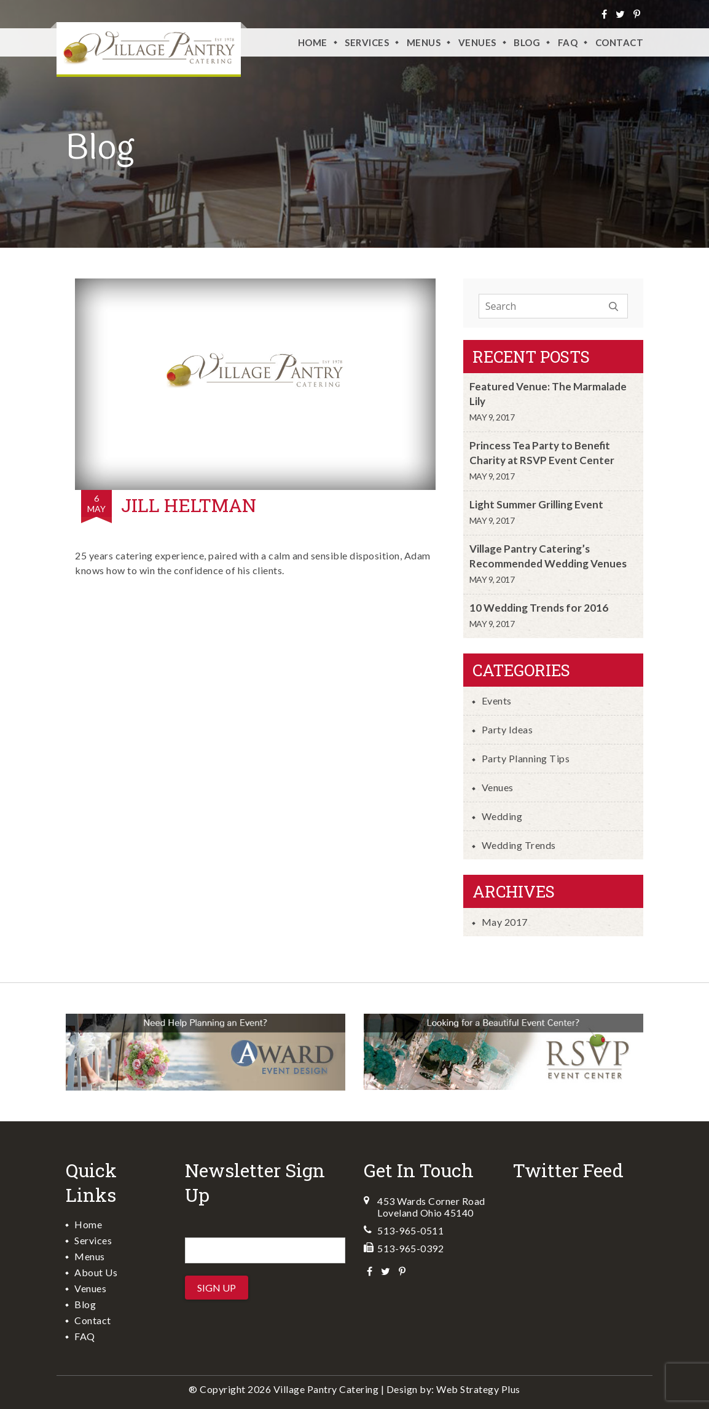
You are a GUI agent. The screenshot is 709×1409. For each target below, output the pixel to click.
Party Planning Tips (526, 758)
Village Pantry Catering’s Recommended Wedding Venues (548, 556)
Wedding (502, 816)
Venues (498, 787)
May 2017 (505, 922)
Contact (619, 42)
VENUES (477, 42)
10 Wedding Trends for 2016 (538, 607)
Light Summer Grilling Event (536, 504)
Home (312, 42)
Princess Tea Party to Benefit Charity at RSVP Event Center (541, 453)
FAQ (568, 42)
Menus (424, 42)
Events (497, 700)
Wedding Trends (519, 845)
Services (367, 42)
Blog (527, 42)
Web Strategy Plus (478, 1389)
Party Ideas (507, 729)
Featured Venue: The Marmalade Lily (548, 394)
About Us (95, 1272)
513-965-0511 (410, 1230)
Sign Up (216, 1287)
